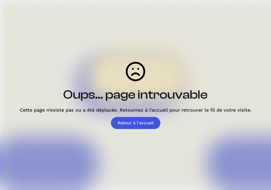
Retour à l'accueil (136, 122)
